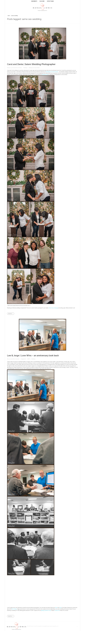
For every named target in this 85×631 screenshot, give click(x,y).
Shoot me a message (53, 307)
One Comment (19, 67)
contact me (57, 610)
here (56, 607)
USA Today (14, 609)
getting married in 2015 (46, 610)
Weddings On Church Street (34, 67)
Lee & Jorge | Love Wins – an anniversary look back (33, 355)
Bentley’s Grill (45, 74)
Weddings (25, 67)
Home (9, 15)
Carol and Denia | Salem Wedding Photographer (31, 64)
